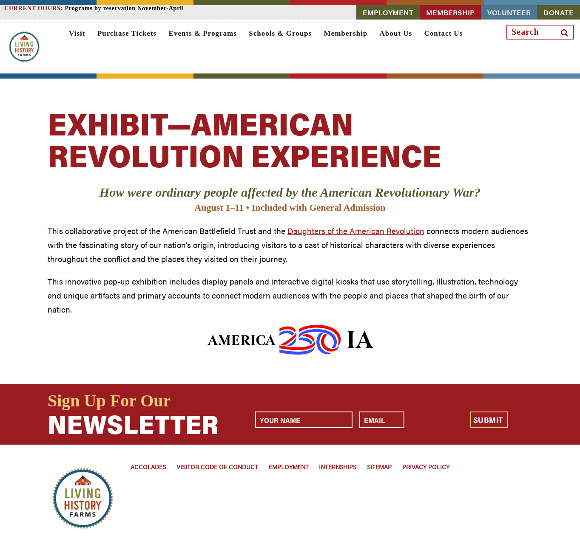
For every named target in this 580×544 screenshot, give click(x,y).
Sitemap (379, 466)
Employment (289, 466)
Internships (337, 466)
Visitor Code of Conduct (217, 466)
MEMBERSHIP (450, 12)
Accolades (148, 466)
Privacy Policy (425, 466)
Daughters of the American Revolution (355, 231)
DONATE (558, 12)
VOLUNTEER (509, 12)
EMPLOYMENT (388, 12)
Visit (77, 33)
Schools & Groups (280, 33)
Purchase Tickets (126, 33)
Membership (346, 33)
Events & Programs (203, 33)
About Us (396, 33)
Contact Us (443, 33)
